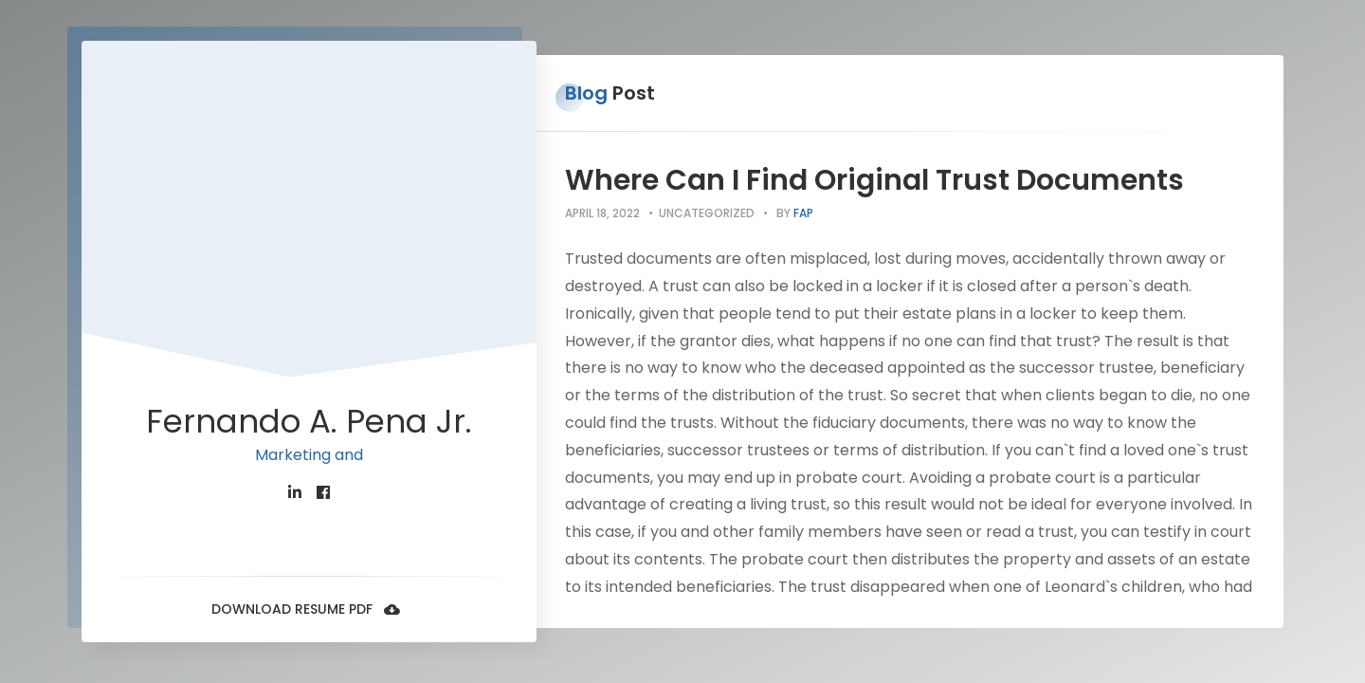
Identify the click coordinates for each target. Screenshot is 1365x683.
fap (803, 213)
